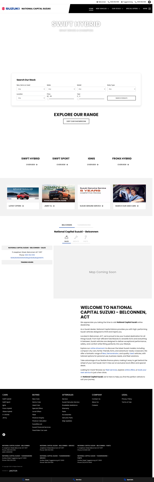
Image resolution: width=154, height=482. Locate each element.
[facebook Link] (149, 2)
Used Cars (36, 405)
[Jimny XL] (58, 197)
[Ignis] (91, 150)
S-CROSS (5, 415)
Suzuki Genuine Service (70, 402)
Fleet (34, 415)
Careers (95, 405)
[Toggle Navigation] (147, 8)
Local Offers (36, 411)
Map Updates (67, 421)
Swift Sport (6, 402)
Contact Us (96, 399)
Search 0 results (121, 98)
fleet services (111, 370)
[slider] (48, 99)
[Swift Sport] (61, 150)
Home (91, 8)
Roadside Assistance (69, 405)
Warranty (65, 408)
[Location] (66, 239)
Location (20, 94)
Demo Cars (36, 402)
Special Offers (37, 408)
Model (79, 85)
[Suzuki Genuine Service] (94, 197)
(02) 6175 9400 (87, 462)
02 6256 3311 (86, 450)
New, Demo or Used (23, 85)
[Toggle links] (9, 471)
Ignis (4, 405)
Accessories (66, 415)
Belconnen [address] (67, 225)
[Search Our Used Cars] (129, 197)
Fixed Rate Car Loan (39, 430)
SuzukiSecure (37, 424)
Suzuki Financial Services (41, 427)
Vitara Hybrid (7, 411)
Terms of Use (127, 402)
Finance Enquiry (38, 418)
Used (132, 353)
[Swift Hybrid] (30, 150)
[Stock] (25, 479)
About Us (95, 402)
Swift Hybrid (6, 399)
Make (49, 85)
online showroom (97, 348)
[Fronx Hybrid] (122, 150)
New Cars (35, 399)
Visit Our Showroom (76, 121)
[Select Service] (76, 239)
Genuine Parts (67, 418)
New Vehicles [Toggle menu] (102, 8)
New (104, 353)
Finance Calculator (39, 421)
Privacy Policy (127, 399)
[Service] (77, 479)
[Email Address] (27, 258)
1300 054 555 (30, 255)
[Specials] (128, 479)
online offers (130, 370)
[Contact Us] (101, 2)
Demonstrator (113, 353)
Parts (64, 411)
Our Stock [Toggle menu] (117, 8)
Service (65, 399)
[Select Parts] (85, 239)
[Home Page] (10, 8)
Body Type (111, 85)
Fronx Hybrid (7, 408)
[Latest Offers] (22, 197)
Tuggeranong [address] (84, 225)
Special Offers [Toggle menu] (133, 8)
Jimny (4, 418)
